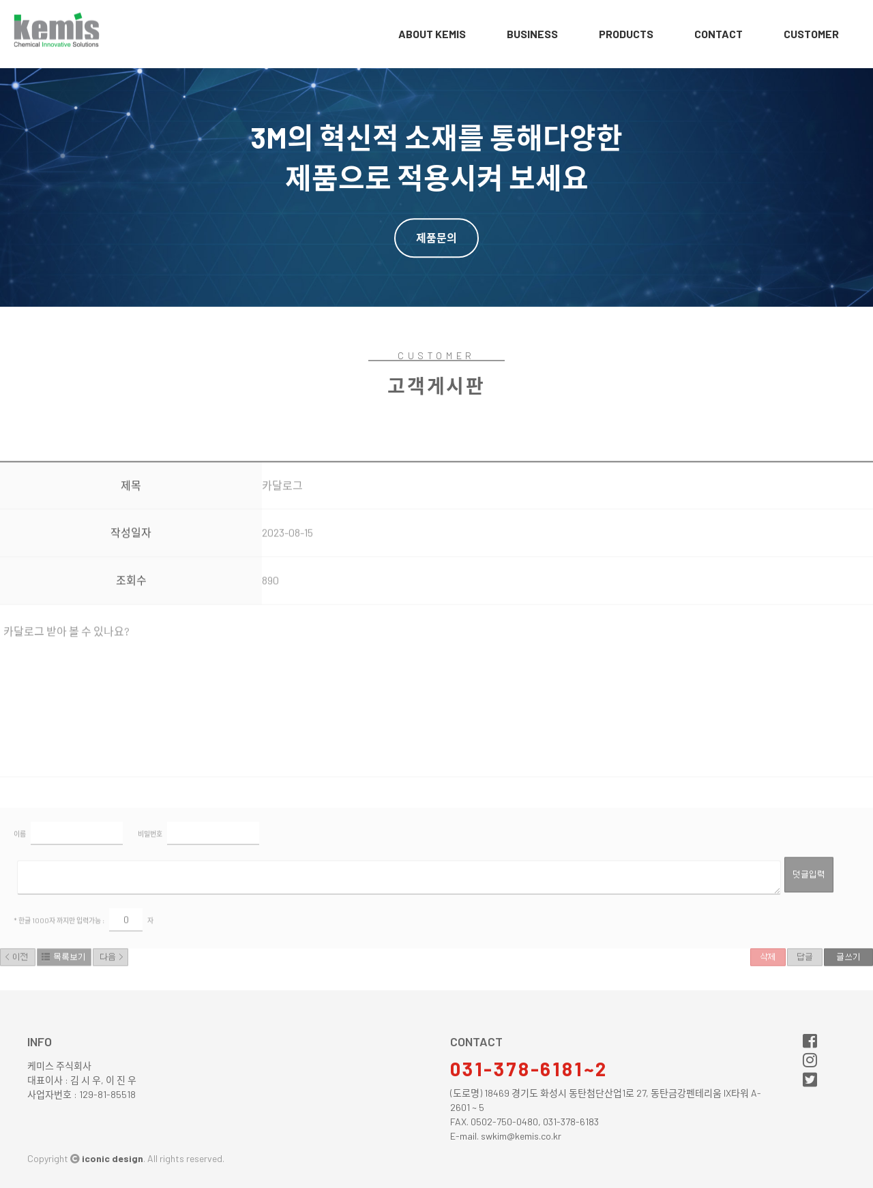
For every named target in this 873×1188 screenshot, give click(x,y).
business (532, 33)
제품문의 (436, 237)
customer (811, 33)
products (626, 33)
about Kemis (432, 33)
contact (718, 33)
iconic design (112, 1158)
